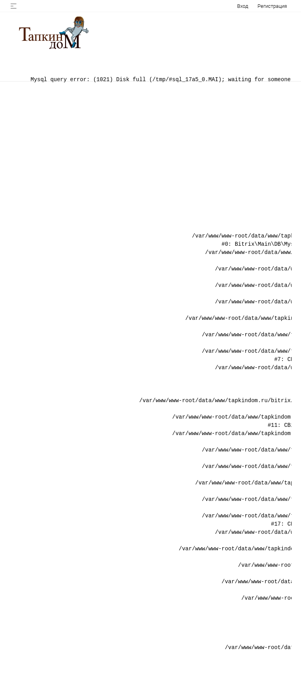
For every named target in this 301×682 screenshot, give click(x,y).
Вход (242, 6)
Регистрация (272, 6)
